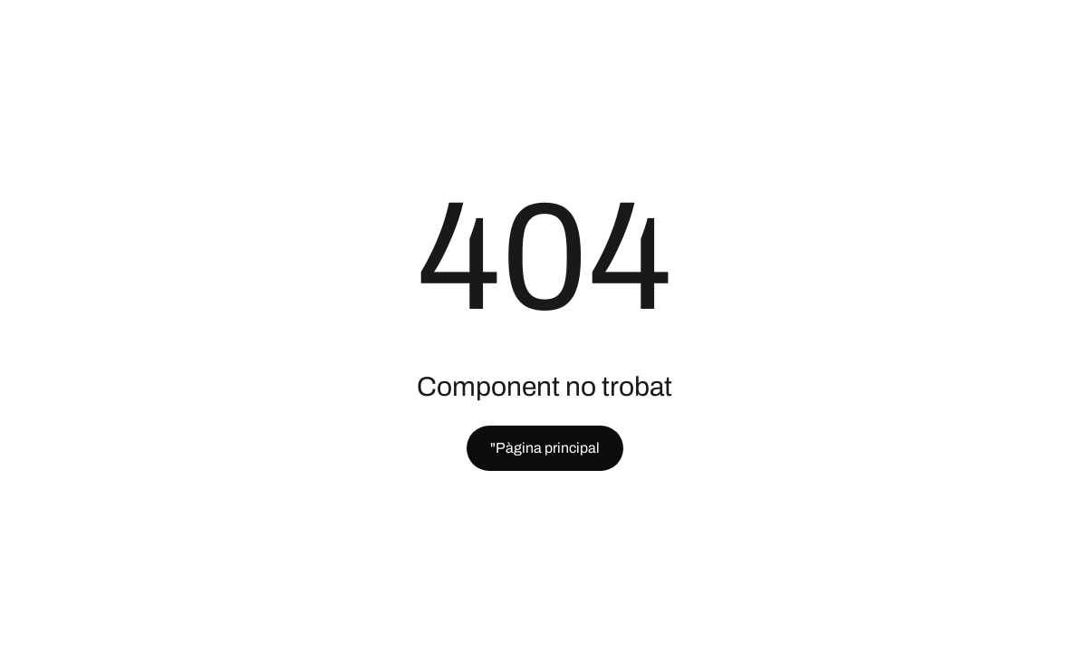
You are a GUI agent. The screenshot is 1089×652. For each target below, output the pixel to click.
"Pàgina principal (545, 447)
